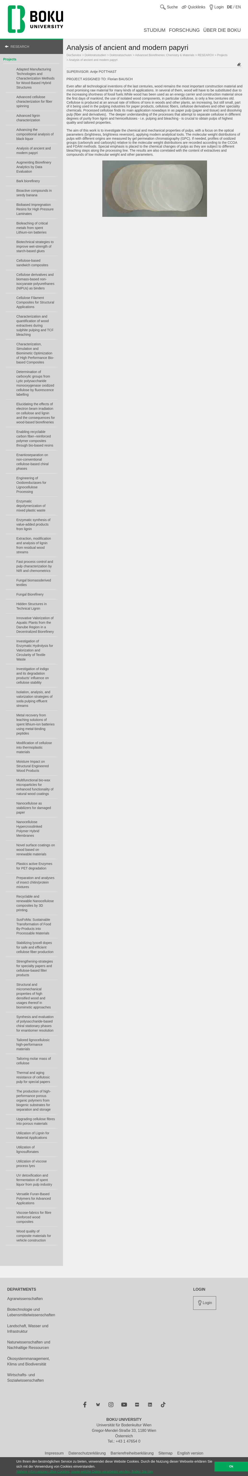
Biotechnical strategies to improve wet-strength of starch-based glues (35, 246)
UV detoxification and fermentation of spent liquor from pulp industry (34, 1179)
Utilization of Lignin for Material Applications (32, 1135)
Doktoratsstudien (95, 55)
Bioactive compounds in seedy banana (34, 193)
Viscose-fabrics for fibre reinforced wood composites (33, 1217)
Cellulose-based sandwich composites (32, 263)
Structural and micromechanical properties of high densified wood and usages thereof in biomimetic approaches (33, 996)
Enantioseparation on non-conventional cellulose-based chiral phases (32, 461)
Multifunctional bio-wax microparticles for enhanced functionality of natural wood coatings (34, 787)
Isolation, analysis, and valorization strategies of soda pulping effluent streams (34, 699)
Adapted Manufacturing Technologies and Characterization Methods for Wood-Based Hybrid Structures (35, 78)
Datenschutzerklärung (87, 1453)
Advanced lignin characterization (28, 118)
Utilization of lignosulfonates (27, 1149)
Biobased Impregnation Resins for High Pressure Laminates (35, 209)
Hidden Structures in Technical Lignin (31, 606)
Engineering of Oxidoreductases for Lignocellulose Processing (31, 485)
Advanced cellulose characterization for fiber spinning (34, 101)
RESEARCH (20, 46)
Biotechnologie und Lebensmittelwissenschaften (31, 1312)
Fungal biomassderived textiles (33, 582)
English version (190, 1453)
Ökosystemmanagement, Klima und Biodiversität (28, 1361)
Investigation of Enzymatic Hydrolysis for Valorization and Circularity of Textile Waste (34, 650)
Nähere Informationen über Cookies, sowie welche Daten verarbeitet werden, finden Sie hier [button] (84, 1471)
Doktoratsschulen (121, 55)
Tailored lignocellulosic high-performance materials (33, 1044)
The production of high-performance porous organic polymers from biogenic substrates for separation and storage (33, 1100)
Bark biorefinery (28, 181)
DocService (74, 55)
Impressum (54, 1453)
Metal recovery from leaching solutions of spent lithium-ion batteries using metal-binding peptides (35, 724)
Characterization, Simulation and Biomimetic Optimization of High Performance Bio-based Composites (35, 353)
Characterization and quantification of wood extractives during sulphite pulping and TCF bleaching (34, 325)
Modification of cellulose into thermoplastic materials (34, 747)
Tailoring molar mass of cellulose (33, 1061)
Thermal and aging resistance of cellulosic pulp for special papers (33, 1077)
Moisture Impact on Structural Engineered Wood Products (32, 766)
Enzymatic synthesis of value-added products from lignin (33, 524)
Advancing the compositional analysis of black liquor (35, 134)
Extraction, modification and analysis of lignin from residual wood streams (33, 545)
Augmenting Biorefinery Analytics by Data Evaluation (33, 166)
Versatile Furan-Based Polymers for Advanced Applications (33, 1198)
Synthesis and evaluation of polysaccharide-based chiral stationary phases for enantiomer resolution (35, 1023)
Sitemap (165, 1453)
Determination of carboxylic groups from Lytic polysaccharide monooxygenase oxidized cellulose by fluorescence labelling (35, 383)
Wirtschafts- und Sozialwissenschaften (25, 1377)
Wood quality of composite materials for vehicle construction (33, 1235)
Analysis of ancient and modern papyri (33, 150)
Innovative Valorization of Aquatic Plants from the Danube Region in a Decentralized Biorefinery (35, 625)
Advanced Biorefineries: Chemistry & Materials (164, 55)
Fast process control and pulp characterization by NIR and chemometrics (34, 566)
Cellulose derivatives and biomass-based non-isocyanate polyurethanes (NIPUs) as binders (35, 281)
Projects (9, 59)
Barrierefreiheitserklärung (132, 1453)
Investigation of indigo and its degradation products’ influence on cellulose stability (32, 675)
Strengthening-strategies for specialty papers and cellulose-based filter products (34, 968)
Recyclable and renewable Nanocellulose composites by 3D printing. (35, 903)
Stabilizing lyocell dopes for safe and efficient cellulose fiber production (34, 947)
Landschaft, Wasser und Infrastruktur (27, 1328)
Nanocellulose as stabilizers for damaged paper (33, 807)
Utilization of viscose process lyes (31, 1163)
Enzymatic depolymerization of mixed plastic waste (30, 505)
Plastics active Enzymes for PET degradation (34, 866)
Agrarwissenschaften (25, 1299)
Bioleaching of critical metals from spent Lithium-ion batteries (32, 227)
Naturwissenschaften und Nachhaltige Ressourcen (28, 1345)
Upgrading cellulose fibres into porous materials (35, 1121)
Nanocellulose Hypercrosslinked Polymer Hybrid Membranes (29, 828)
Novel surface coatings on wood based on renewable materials (35, 849)
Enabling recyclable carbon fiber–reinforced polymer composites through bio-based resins (34, 438)
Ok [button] (231, 1466)
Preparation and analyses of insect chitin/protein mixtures (35, 882)
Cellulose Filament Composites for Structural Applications (35, 302)
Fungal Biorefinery (30, 594)
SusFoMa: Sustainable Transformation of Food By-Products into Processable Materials (33, 926)
